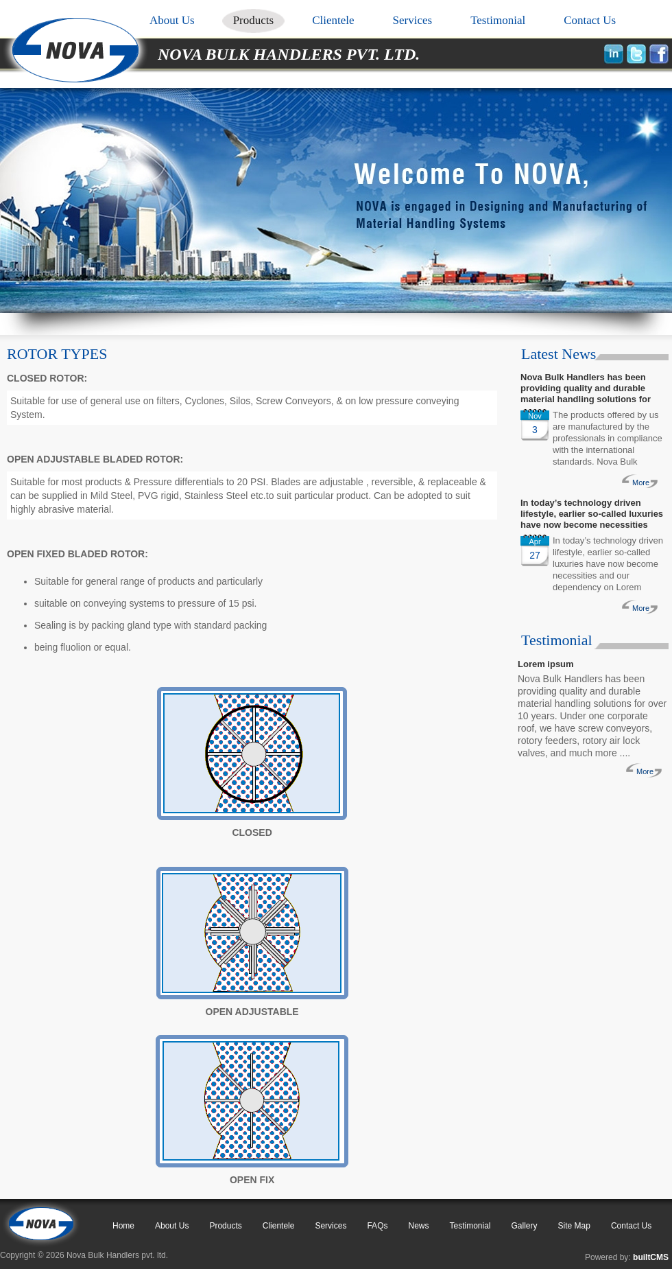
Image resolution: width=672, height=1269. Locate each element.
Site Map (574, 1226)
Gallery (525, 1226)
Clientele (333, 20)
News (418, 1226)
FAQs (377, 1226)
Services (413, 20)
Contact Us (590, 20)
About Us (172, 20)
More (640, 482)
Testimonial (497, 20)
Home (123, 1226)
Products (253, 20)
